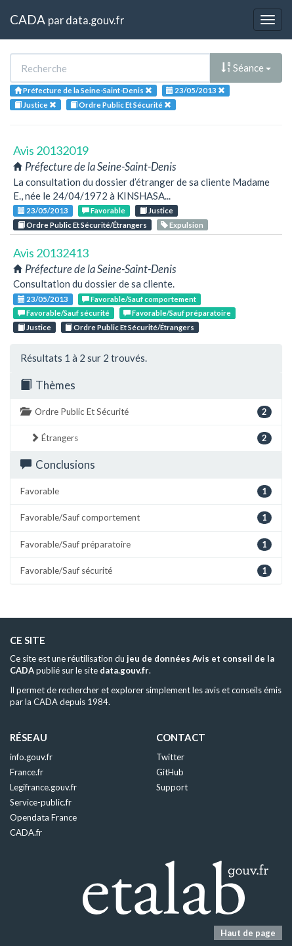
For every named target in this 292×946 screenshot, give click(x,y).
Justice (156, 210)
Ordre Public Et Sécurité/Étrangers (82, 225)
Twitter (170, 757)
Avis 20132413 (51, 253)
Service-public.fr (41, 802)
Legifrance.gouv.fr (43, 787)
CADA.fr (26, 832)
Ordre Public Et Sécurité (146, 412)
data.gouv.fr (95, 20)
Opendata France (43, 817)
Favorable (103, 210)
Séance (246, 68)
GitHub (170, 772)
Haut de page (248, 933)
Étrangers (151, 438)
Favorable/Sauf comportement (139, 299)
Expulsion (182, 225)
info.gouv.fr (31, 757)
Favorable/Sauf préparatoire (177, 313)
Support (172, 787)
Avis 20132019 (51, 150)
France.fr (26, 772)
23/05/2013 (43, 210)
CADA (27, 19)
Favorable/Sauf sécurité (64, 313)
